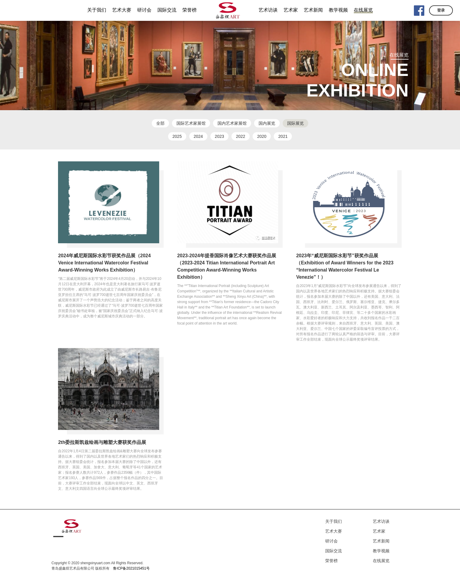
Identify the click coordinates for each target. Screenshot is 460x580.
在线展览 (381, 560)
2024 (198, 136)
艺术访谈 (381, 521)
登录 (441, 10)
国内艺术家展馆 (232, 123)
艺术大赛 (333, 531)
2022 (240, 136)
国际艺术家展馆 (191, 123)
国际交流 (333, 550)
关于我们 (333, 521)
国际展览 (295, 123)
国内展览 (267, 123)
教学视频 (381, 550)
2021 (282, 136)
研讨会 (331, 541)
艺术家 (379, 531)
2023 (219, 136)
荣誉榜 (331, 560)
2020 (261, 136)
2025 (177, 136)
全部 (160, 123)
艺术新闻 (381, 541)
